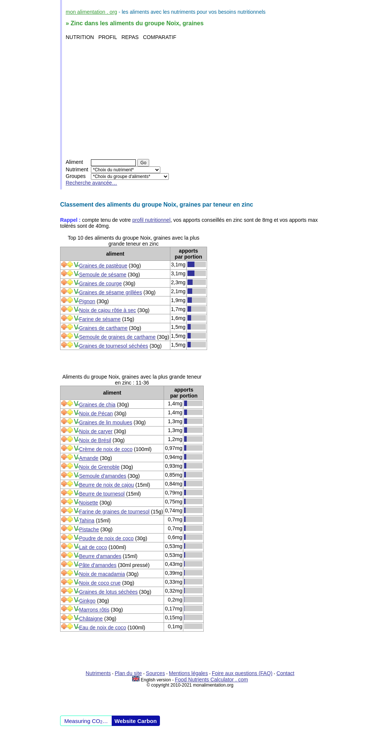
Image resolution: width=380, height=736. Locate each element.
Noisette (88, 503)
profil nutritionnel (151, 220)
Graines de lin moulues (105, 422)
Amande (88, 458)
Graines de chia (97, 405)
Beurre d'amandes (100, 556)
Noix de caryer (95, 431)
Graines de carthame (103, 328)
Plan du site (128, 673)
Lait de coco (93, 547)
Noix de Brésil (95, 440)
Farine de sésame (100, 319)
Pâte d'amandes (98, 565)
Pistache (89, 529)
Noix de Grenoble (99, 467)
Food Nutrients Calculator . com (211, 679)
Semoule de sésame (103, 275)
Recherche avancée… (91, 183)
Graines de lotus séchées (108, 592)
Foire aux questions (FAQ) (242, 673)
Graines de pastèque (103, 266)
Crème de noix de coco (105, 449)
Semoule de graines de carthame (117, 337)
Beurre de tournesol (102, 494)
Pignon (87, 301)
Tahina (86, 520)
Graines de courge (100, 283)
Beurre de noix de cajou (106, 485)
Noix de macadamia (102, 574)
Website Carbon (136, 721)
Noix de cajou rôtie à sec (107, 310)
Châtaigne (91, 619)
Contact (285, 673)
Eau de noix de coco (102, 627)
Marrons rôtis (94, 610)
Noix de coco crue (100, 583)
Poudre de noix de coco (106, 538)
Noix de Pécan (96, 413)
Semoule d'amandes (102, 476)
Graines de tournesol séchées (113, 346)
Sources (155, 673)
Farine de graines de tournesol (114, 512)
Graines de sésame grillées (110, 292)
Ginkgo (87, 601)
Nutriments (98, 673)
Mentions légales (188, 673)
